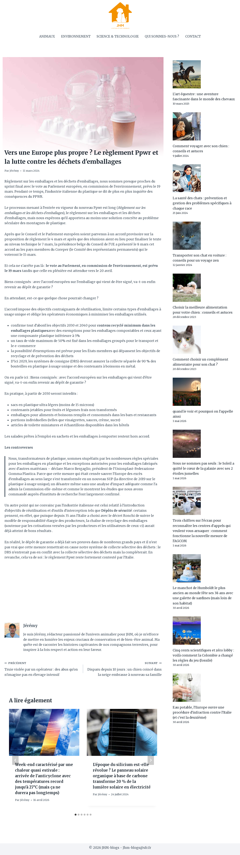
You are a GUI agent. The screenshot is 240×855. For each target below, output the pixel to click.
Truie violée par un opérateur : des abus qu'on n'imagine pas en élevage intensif (42, 668)
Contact (193, 36)
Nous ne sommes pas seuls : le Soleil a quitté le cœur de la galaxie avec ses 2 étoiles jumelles (203, 468)
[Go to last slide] (15, 760)
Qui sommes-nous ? (162, 36)
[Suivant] (151, 760)
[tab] (75, 815)
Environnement (76, 36)
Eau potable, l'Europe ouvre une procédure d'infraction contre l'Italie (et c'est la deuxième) (202, 712)
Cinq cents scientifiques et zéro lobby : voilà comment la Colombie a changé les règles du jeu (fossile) (203, 655)
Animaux (47, 36)
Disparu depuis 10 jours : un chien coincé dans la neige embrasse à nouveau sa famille (124, 668)
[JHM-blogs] (120, 15)
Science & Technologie (118, 36)
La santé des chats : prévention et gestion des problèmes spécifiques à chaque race (202, 203)
